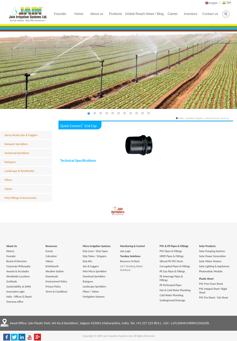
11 (148, 113)
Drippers (102, 256)
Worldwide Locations (18, 276)
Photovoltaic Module (210, 271)
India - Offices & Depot (19, 296)
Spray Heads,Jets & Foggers (21, 135)
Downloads (52, 276)
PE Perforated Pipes (171, 285)
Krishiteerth (52, 266)
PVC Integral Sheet (209, 288)
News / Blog (155, 14)
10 (142, 113)
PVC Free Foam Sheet (211, 283)
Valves (8, 188)
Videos (49, 261)
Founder (11, 256)
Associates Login (15, 291)
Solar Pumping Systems (212, 251)
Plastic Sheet (206, 278)
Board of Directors (16, 261)
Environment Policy (56, 281)
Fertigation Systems (94, 296)
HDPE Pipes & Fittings (172, 256)
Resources (51, 246)
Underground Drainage (172, 300)
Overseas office (14, 301)
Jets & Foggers (91, 266)
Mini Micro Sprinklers (95, 271)
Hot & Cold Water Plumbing (175, 290)
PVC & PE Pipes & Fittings (174, 246)
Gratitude (11, 281)
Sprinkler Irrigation (195, 118)
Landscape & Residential (19, 171)
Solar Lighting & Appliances (214, 266)
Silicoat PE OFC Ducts (171, 261)
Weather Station (55, 271)
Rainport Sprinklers (16, 144)
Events (49, 251)
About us (96, 14)
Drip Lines (88, 251)
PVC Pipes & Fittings (171, 251)
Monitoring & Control (132, 246)
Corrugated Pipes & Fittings (175, 266)
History (10, 251)
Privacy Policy (53, 286)
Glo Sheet (222, 297)
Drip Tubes (89, 256)
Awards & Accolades (17, 271)
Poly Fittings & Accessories (21, 197)
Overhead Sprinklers (17, 153)
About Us (11, 246)
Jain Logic (125, 251)
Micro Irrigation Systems (97, 246)
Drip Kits (87, 261)
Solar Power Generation (212, 256)
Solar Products (207, 246)
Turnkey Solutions (130, 256)
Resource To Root (129, 261)
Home (180, 118)
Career (173, 14)
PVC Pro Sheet (207, 297)
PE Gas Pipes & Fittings (172, 271)
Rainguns (10, 162)
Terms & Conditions (56, 291)
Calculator (51, 256)
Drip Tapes (102, 251)
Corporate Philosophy (18, 266)
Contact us (210, 14)
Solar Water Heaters (210, 261)
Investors (190, 14)
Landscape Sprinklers (94, 286)
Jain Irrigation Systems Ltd (117, 336)
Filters (8, 180)
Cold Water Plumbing (171, 295)
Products (115, 14)
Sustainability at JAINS (18, 286)
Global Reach (135, 14)
